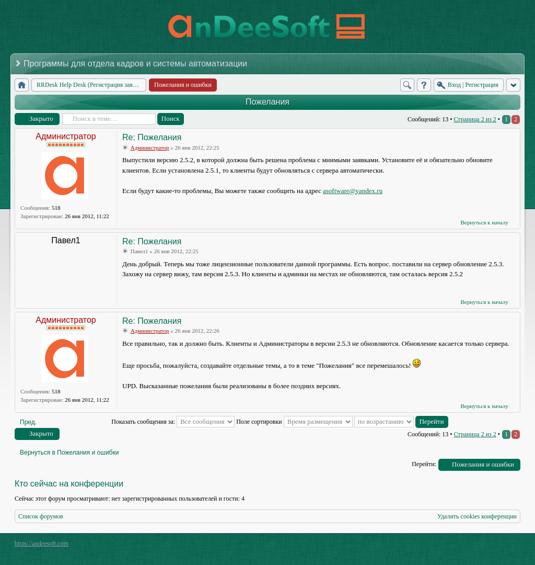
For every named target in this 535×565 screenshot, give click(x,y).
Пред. (28, 422)
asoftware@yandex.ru (352, 191)
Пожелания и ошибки (483, 464)
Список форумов (40, 516)
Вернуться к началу (484, 222)
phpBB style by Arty (473, 546)
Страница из (474, 119)
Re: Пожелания (151, 137)
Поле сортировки (294, 421)
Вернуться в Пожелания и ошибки (69, 452)
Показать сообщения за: (173, 421)
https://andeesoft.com (41, 543)
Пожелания (267, 101)
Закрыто (41, 118)
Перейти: (424, 464)
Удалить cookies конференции (477, 516)
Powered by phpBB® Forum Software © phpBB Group (504, 546)
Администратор (66, 136)
